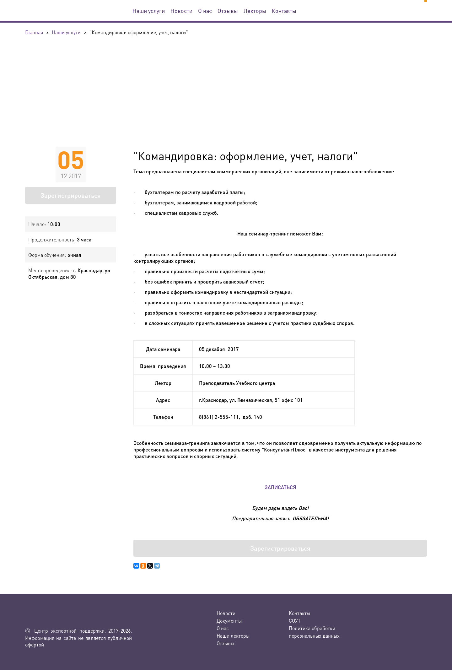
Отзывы (228, 10)
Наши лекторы (233, 635)
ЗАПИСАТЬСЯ (280, 487)
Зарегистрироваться (70, 195)
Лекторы (255, 10)
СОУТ (295, 620)
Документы (229, 620)
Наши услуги (148, 10)
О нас (205, 10)
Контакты (284, 10)
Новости (181, 10)
